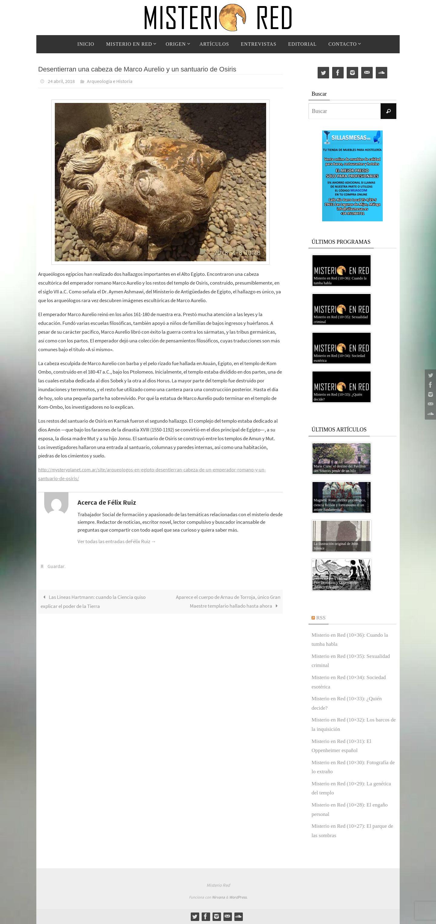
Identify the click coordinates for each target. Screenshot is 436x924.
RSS (321, 618)
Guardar (56, 566)
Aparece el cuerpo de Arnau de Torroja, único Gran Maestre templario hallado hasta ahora (228, 601)
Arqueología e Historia (109, 81)
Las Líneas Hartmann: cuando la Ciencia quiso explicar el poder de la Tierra (93, 601)
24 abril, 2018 (61, 81)
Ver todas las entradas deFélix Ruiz (117, 541)
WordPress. (238, 897)
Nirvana (218, 897)
